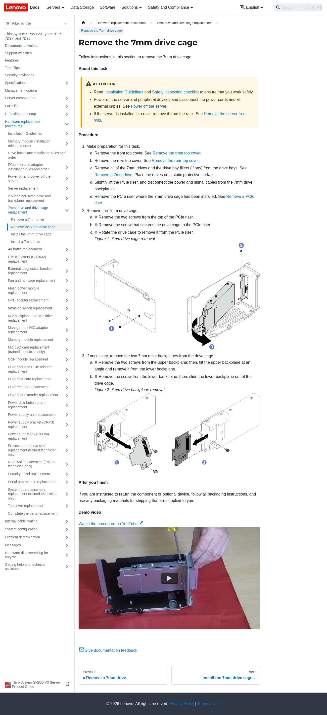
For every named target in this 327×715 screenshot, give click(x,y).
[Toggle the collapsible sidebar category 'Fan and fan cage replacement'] (66, 281)
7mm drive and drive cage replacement (28, 210)
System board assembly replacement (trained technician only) (32, 494)
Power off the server (148, 106)
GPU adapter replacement (28, 300)
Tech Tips (12, 68)
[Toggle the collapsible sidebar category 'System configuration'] (66, 529)
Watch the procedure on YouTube (111, 524)
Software (107, 7)
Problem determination (22, 537)
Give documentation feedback (108, 650)
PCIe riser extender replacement (33, 395)
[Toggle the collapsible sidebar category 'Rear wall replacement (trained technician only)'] (66, 464)
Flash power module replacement (23, 290)
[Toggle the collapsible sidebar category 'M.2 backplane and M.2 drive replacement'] (66, 318)
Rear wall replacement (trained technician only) (31, 464)
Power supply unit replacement (31, 415)
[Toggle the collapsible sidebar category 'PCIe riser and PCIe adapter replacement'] (66, 369)
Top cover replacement (25, 506)
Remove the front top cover (176, 153)
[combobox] (12, 23)
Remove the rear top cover (175, 160)
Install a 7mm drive (25, 242)
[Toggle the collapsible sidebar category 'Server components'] (66, 98)
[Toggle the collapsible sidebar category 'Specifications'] (66, 83)
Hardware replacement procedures (22, 124)
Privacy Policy (181, 704)
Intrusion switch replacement (30, 308)
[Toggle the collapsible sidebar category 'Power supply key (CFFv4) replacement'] (66, 436)
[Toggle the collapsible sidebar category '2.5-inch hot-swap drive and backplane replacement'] (66, 198)
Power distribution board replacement (27, 405)
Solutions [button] (129, 7)
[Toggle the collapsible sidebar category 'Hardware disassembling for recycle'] (66, 555)
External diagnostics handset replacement (30, 271)
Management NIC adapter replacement (28, 330)
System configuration (21, 529)
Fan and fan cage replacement (31, 281)
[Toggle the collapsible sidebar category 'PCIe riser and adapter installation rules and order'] (66, 167)
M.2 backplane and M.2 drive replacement (30, 318)
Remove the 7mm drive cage (33, 227)
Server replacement (23, 188)
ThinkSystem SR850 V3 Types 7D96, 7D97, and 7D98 (33, 36)
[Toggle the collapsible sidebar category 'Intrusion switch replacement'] (66, 308)
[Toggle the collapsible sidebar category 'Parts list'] (66, 106)
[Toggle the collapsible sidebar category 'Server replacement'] (66, 189)
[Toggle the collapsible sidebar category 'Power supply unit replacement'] (66, 415)
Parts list (11, 106)
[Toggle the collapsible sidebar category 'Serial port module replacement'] (66, 482)
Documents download (22, 46)
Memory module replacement (30, 340)
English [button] (249, 7)
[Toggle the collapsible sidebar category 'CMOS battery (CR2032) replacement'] (66, 259)
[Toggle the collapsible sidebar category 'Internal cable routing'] (66, 521)
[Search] (298, 7)
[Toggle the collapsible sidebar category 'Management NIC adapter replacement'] (66, 330)
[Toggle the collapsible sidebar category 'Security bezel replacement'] (66, 474)
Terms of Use (209, 704)
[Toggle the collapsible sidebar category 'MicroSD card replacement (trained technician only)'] (66, 350)
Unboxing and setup (20, 114)
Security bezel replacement (29, 474)
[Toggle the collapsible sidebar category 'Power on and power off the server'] (66, 179)
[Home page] (83, 23)
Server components (20, 98)
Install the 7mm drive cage (31, 234)
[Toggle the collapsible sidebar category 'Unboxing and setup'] (66, 114)
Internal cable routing (21, 521)
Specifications (15, 83)
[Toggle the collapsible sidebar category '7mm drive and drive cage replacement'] (66, 210)
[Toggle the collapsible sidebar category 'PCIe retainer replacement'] (66, 387)
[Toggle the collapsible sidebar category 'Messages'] (66, 545)
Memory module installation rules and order (29, 143)
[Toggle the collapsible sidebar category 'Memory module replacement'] (66, 340)
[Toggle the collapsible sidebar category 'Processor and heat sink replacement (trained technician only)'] (66, 450)
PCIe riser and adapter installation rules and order (28, 167)
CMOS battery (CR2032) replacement (27, 259)
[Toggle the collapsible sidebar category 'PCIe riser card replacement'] (66, 379)
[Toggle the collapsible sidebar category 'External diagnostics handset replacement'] (66, 271)
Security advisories (19, 75)
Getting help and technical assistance (25, 567)
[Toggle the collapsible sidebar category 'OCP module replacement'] (66, 359)
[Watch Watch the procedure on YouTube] (169, 578)
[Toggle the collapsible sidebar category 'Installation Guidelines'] (66, 134)
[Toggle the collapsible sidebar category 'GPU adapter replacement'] (66, 300)
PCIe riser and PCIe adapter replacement (30, 369)
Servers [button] (53, 7)
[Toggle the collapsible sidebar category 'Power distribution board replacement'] (66, 405)
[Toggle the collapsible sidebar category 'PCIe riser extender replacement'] (66, 395)
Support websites (18, 53)
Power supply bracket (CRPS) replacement (31, 424)
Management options (21, 90)
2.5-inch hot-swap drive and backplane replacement (29, 198)
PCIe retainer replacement (28, 387)
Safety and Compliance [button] (168, 7)
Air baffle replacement (25, 249)
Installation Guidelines (25, 134)
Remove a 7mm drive (27, 219)
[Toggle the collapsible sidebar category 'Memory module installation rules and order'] (66, 143)
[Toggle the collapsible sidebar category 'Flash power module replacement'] (66, 290)
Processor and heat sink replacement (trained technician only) (32, 450)
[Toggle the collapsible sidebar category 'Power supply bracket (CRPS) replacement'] (66, 424)
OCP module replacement (28, 359)
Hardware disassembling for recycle (26, 555)
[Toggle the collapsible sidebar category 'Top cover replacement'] (66, 506)
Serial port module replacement (32, 482)
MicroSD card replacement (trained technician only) (28, 349)
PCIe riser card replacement (29, 379)
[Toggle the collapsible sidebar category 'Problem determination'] (66, 537)
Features (12, 60)
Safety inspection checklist (175, 92)
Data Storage (82, 7)
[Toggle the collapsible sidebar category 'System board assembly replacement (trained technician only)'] (66, 494)
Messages (13, 545)
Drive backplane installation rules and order (37, 155)
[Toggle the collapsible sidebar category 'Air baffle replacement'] (66, 249)
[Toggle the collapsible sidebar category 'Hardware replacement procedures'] (66, 124)
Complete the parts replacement (32, 513)
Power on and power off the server (29, 178)
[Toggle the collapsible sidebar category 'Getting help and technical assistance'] (66, 567)
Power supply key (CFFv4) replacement (28, 436)
